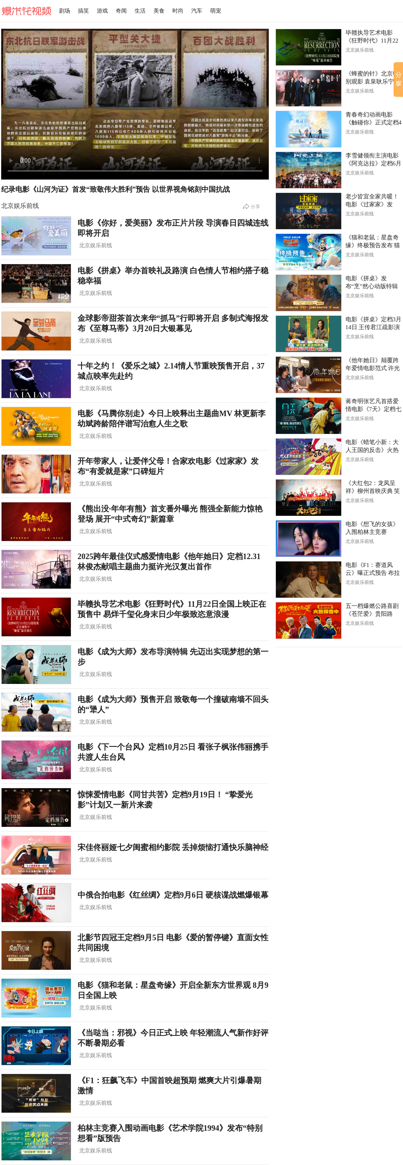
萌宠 (215, 11)
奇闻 (121, 11)
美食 (159, 11)
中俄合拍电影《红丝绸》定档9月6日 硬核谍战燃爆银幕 (173, 895)
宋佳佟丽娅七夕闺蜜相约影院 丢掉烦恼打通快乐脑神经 (173, 847)
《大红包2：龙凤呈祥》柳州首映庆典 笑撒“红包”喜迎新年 (373, 491)
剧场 (64, 11)
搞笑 (83, 11)
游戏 (102, 11)
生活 (140, 11)
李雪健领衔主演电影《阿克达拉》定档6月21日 (374, 163)
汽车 (196, 11)
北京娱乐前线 (20, 205)
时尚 (177, 11)
